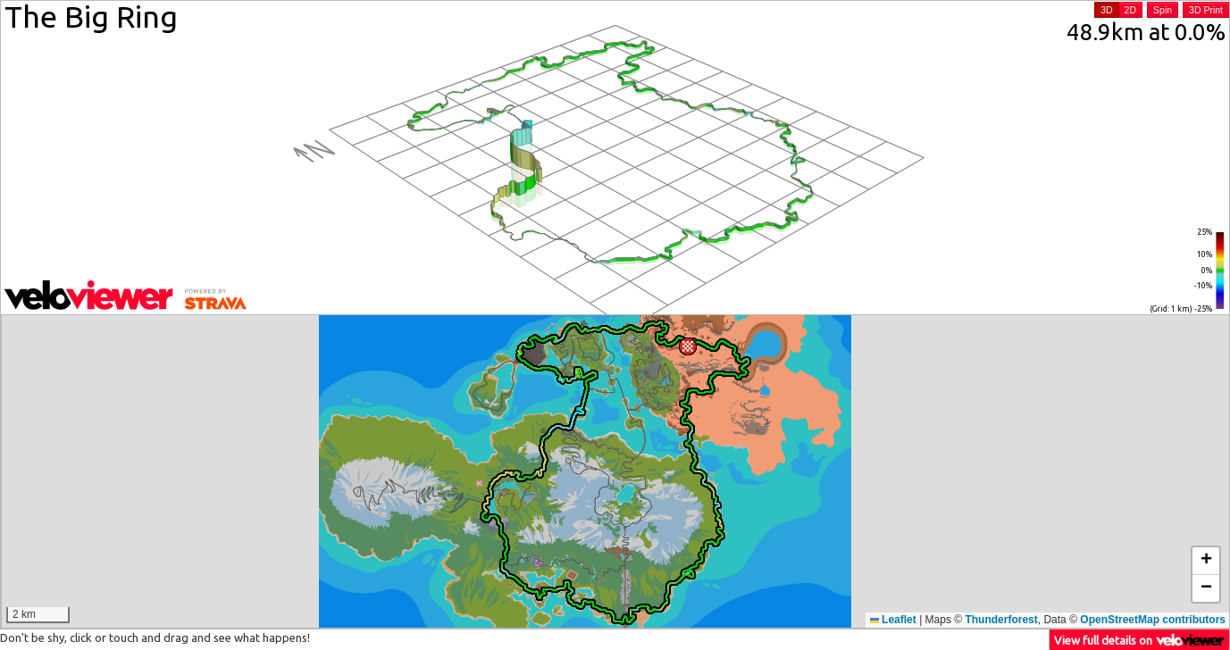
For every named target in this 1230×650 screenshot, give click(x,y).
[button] (688, 346)
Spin (1162, 9)
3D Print (1206, 9)
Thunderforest (1001, 619)
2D (1130, 9)
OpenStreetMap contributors (1153, 619)
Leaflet (893, 619)
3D (1106, 9)
